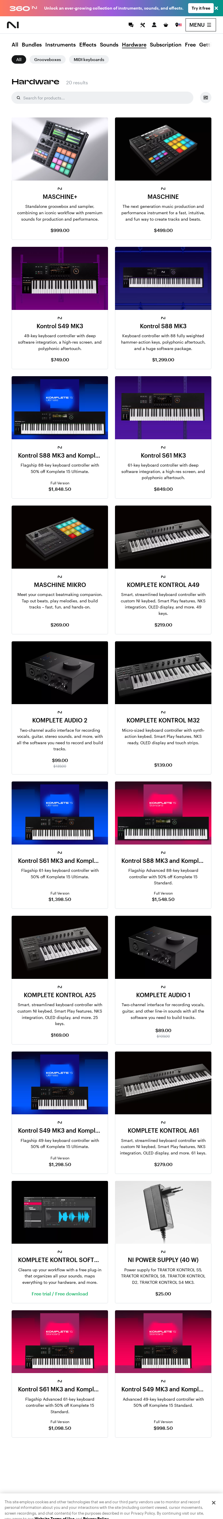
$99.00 (60, 760)
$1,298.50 (60, 1164)
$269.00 (60, 624)
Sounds (109, 44)
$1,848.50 (59, 489)
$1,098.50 (59, 1428)
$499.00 (163, 230)
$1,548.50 (163, 899)
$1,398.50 (59, 899)
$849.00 (163, 489)
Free (190, 44)
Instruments (60, 44)
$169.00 (60, 1035)
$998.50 (163, 1428)
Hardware (134, 44)
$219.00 (163, 624)
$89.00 (163, 1030)
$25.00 (163, 1293)
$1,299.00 (163, 359)
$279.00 (163, 1164)
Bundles (32, 44)
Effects (87, 44)
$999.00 (60, 230)
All (15, 44)
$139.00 (163, 764)
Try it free (201, 8)
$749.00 (60, 359)
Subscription (165, 44)
